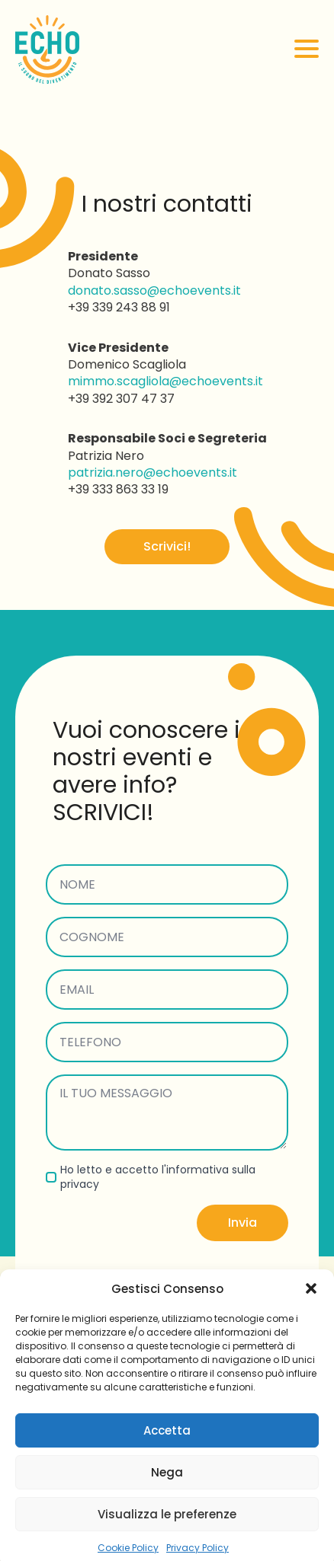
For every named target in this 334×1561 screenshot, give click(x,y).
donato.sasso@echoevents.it (154, 290)
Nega (167, 1488)
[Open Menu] (306, 49)
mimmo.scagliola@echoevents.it (165, 381)
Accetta (167, 1446)
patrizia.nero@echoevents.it (152, 472)
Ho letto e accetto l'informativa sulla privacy (157, 1177)
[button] (311, 1305)
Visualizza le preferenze (167, 1530)
